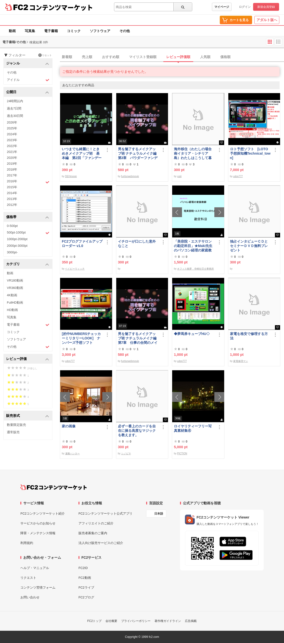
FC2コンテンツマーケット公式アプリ (105, 513)
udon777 (238, 176)
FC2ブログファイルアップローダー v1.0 (82, 243)
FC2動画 (84, 578)
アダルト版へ (267, 20)
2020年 (12, 158)
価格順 (225, 57)
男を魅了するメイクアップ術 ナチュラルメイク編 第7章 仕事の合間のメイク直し (138, 338)
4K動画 (12, 295)
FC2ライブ (86, 587)
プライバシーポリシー (136, 621)
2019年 (12, 163)
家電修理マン (240, 361)
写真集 (30, 31)
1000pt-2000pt (17, 239)
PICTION (182, 453)
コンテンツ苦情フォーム (37, 587)
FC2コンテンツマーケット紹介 (42, 513)
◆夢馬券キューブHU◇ (193, 334)
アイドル (28, 80)
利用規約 (26, 543)
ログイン (245, 7)
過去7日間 (14, 108)
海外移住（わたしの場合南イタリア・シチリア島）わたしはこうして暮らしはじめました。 (193, 153)
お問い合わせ (29, 597)
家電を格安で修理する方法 (249, 336)
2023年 (12, 140)
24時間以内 (15, 101)
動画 (12, 31)
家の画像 (69, 426)
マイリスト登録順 (142, 57)
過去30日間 (15, 116)
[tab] (172, 57)
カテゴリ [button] (27, 264)
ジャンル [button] (27, 63)
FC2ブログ (86, 597)
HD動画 (12, 310)
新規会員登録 (266, 7)
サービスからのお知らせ (37, 523)
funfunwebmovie (130, 176)
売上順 (87, 57)
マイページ (221, 7)
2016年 (28, 181)
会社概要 (111, 621)
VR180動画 (15, 280)
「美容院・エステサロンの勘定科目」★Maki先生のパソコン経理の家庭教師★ (193, 245)
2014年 (12, 193)
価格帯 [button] (27, 217)
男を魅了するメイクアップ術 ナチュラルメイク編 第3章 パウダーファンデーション (138, 153)
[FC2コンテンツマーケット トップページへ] (53, 487)
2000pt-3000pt (17, 245)
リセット (45, 55)
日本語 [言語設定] (158, 513)
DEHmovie (71, 176)
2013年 (12, 199)
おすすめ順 (110, 57)
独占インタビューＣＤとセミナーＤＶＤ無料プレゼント (249, 245)
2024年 (12, 134)
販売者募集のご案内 (92, 533)
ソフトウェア (100, 31)
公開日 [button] (27, 92)
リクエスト (28, 578)
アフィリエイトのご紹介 (96, 523)
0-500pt (12, 226)
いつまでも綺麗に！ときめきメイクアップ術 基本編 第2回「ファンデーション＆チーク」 (82, 153)
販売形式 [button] (27, 416)
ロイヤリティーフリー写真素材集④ (193, 428)
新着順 (67, 57)
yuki (179, 176)
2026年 (12, 122)
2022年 (12, 146)
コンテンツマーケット (61, 7)
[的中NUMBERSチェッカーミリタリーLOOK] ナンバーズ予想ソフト (81, 338)
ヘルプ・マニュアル (34, 568)
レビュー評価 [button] (27, 359)
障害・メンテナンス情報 (37, 533)
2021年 (12, 152)
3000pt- (12, 252)
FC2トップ (94, 621)
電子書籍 (51, 31)
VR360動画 (15, 288)
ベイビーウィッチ (75, 268)
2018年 (12, 169)
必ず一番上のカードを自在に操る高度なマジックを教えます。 (137, 430)
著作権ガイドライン (168, 621)
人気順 (205, 57)
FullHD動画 (15, 302)
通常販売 (13, 432)
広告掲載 (191, 621)
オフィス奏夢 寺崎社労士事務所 (195, 268)
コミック (74, 31)
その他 (124, 31)
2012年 (12, 205)
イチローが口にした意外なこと (137, 243)
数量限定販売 (16, 425)
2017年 (12, 175)
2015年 (12, 187)
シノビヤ (126, 453)
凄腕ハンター (72, 453)
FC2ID (83, 568)
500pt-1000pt (28, 233)
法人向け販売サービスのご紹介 (100, 543)
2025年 (12, 128)
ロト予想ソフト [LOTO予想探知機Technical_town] (250, 153)
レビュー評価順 (178, 57)
